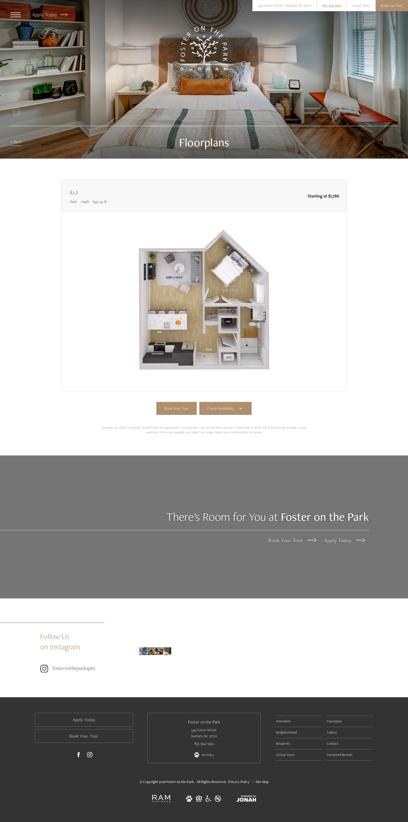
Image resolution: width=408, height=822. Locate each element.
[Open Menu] (15, 14)
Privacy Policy (239, 781)
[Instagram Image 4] (167, 651)
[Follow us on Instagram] (89, 755)
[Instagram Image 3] (159, 651)
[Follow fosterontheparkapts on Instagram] (87, 651)
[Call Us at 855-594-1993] (331, 5)
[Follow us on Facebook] (78, 755)
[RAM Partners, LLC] (161, 801)
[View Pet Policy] (204, 755)
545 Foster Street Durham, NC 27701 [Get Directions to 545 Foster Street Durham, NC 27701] (204, 733)
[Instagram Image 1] (143, 651)
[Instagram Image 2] (151, 651)
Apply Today (50, 15)
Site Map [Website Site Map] (262, 781)
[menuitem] (298, 721)
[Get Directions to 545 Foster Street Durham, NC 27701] (284, 5)
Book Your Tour (292, 540)
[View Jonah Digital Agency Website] (246, 799)
